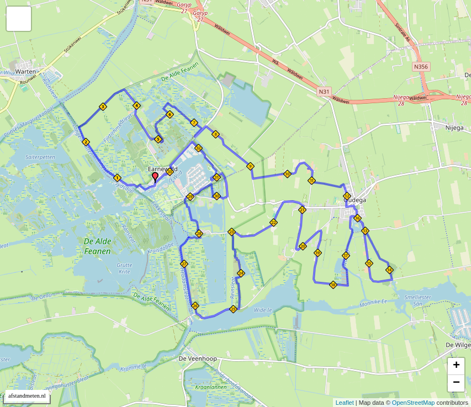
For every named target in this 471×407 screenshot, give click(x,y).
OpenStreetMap (413, 402)
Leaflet (345, 402)
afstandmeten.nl (27, 396)
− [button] (456, 383)
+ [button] (456, 366)
